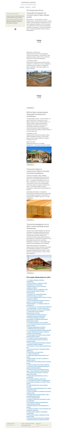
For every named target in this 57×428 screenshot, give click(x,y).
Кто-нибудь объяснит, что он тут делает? (38, 322)
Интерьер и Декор (28, 2)
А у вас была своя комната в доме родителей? (39, 330)
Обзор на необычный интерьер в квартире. (38, 364)
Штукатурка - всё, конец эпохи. (35, 352)
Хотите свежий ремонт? (34, 397)
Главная (22, 7)
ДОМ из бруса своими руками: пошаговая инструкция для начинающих (37, 114)
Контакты (22, 423)
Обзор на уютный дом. (33, 353)
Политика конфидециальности (26, 425)
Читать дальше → (30, 107)
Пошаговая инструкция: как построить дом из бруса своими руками (38, 15)
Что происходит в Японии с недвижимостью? (39, 380)
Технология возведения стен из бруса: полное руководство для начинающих (38, 226)
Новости (28, 7)
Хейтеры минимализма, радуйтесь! (37, 327)
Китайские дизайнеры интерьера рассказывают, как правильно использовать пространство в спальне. (37, 319)
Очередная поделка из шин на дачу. (37, 378)
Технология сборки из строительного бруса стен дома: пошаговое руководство (38, 171)
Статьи (34, 7)
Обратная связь (38, 423)
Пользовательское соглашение (29, 423)
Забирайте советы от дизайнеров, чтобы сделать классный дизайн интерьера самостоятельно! (37, 291)
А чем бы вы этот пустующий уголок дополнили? (40, 306)
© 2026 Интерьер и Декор (11, 423)
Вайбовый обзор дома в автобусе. (36, 328)
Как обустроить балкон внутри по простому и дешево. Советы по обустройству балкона (14, 21)
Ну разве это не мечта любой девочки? (37, 338)
